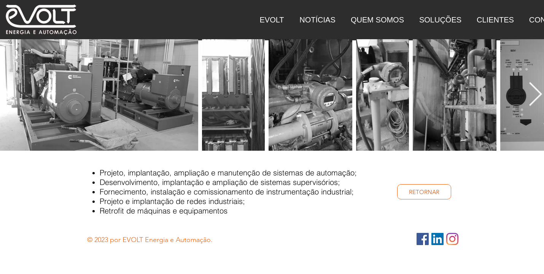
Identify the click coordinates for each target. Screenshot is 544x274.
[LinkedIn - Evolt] (437, 239)
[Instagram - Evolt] (452, 239)
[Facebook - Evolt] (423, 239)
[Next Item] (535, 95)
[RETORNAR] (424, 191)
